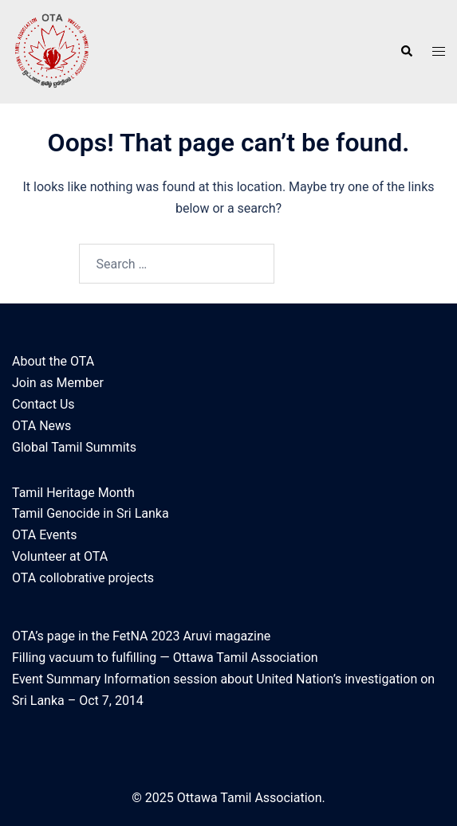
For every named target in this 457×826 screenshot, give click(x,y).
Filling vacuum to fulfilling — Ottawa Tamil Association (165, 657)
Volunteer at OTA (60, 556)
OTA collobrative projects (83, 577)
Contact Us (43, 404)
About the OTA (53, 361)
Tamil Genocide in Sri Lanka (90, 513)
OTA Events (44, 534)
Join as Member (58, 382)
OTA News (41, 425)
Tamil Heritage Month (73, 492)
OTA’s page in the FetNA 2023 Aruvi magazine (141, 636)
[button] (406, 51)
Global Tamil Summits (74, 447)
